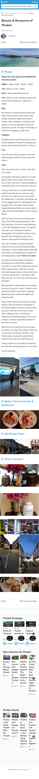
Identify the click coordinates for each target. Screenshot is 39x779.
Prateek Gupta (18, 736)
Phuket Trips (22, 13)
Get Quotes (9, 638)
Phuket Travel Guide (11, 13)
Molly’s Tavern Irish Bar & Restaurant (17, 403)
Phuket (7, 72)
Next (33, 634)
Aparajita (8, 675)
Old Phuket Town (13, 433)
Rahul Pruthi (35, 749)
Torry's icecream (12, 459)
